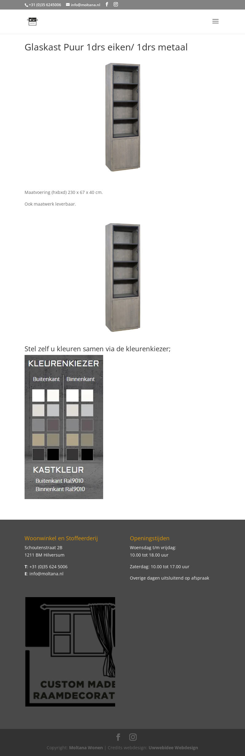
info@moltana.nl (46, 574)
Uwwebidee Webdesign (173, 747)
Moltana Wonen (86, 747)
